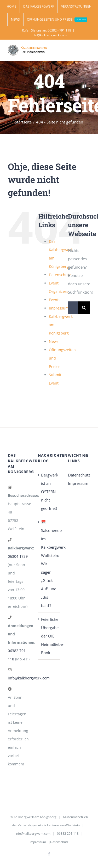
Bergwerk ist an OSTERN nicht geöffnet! (49, 491)
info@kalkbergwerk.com (49, 35)
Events (54, 299)
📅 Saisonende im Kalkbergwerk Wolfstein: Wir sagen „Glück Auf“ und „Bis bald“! (49, 563)
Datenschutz (60, 274)
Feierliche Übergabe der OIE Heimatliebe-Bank (49, 636)
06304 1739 (18, 556)
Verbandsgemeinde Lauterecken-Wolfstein (49, 825)
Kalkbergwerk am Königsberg (35, 817)
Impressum (59, 308)
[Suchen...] (73, 307)
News (54, 341)
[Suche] (84, 307)
